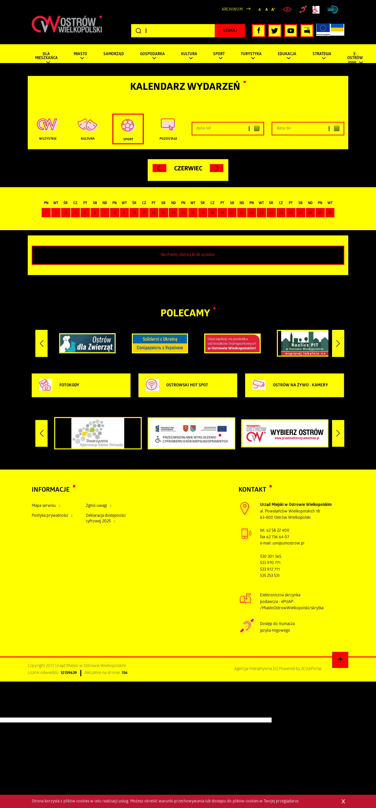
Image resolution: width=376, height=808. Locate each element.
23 (261, 213)
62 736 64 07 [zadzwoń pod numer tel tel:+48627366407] (277, 537)
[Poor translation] (16, 713)
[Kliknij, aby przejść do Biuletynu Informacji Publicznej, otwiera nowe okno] (307, 31)
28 (310, 213)
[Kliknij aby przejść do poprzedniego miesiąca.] (159, 168)
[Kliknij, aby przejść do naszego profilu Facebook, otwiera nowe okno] (258, 31)
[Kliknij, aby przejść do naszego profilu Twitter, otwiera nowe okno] (275, 31)
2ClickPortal (311, 669)
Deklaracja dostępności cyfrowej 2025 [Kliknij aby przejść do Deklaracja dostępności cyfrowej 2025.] (106, 518)
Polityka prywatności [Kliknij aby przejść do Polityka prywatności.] (50, 515)
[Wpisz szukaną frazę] (188, 31)
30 (330, 213)
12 (153, 213)
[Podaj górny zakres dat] (308, 128)
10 (134, 213)
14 (173, 213)
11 (144, 213)
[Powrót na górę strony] (340, 660)
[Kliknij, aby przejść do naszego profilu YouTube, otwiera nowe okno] (291, 31)
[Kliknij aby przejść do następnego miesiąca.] (216, 168)
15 (183, 213)
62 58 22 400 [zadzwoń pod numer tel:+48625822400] (277, 530)
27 (300, 213)
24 (271, 213)
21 (242, 213)
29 (320, 213)
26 (291, 213)
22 (252, 213)
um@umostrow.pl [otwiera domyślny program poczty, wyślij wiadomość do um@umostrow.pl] (288, 543)
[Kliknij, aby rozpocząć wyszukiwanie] (230, 30)
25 (281, 213)
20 (232, 213)
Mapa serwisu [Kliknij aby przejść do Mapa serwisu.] (44, 506)
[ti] (275, 669)
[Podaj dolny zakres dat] (228, 128)
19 (222, 213)
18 (212, 213)
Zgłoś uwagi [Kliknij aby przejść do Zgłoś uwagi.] (96, 506)
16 (193, 213)
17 (202, 213)
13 (163, 213)
